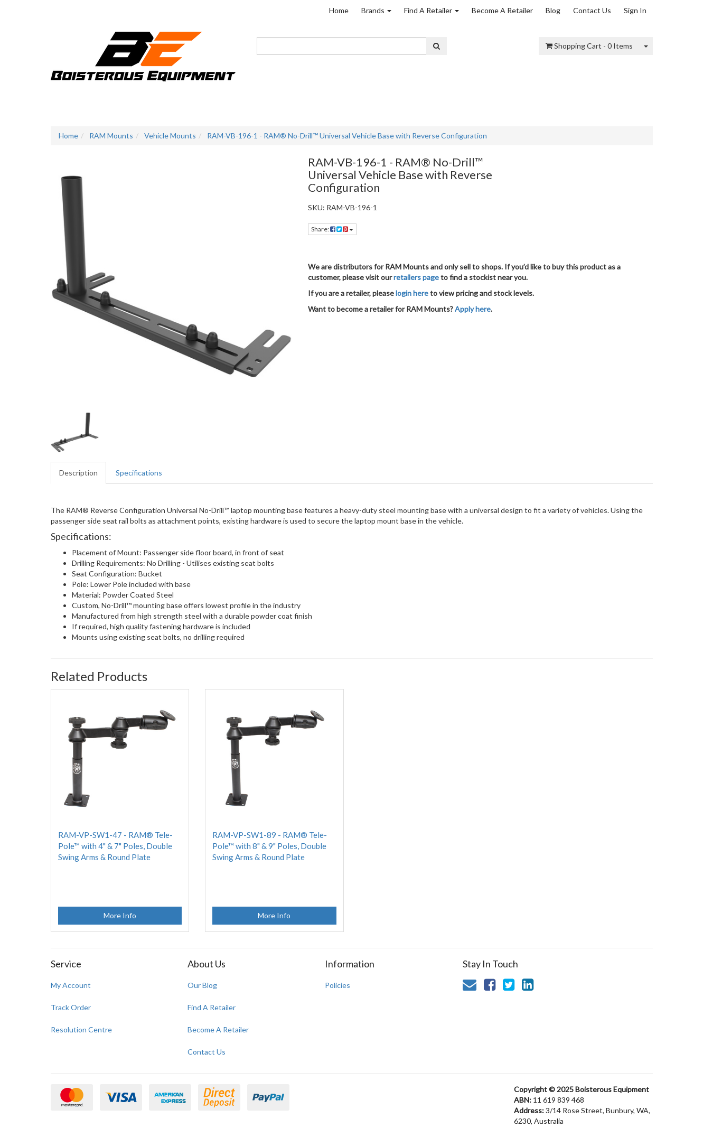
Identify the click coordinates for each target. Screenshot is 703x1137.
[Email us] (469, 984)
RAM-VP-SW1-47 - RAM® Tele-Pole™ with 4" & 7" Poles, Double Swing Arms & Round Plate (115, 846)
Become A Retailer (502, 10)
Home (339, 10)
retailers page (416, 277)
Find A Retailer (431, 10)
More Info (120, 915)
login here (412, 292)
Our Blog (202, 985)
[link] (489, 984)
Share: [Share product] (332, 229)
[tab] (79, 473)
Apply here (473, 308)
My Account (71, 985)
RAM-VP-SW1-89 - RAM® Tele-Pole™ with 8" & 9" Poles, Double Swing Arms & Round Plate (269, 846)
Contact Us (592, 10)
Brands (376, 10)
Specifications (139, 472)
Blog (553, 10)
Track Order (71, 1007)
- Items (589, 45)
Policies (337, 985)
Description (78, 472)
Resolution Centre (81, 1029)
